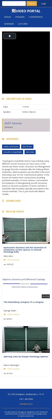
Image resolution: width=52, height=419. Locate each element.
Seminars (9, 23)
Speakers (20, 17)
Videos (7, 17)
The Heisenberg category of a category (24, 302)
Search (32, 3)
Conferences (36, 17)
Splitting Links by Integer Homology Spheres (26, 356)
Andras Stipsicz (29, 112)
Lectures (23, 23)
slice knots (27, 146)
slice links (30, 152)
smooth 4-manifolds (12, 152)
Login (43, 3)
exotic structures (10, 146)
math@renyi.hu (26, 404)
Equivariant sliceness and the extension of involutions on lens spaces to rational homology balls (25, 249)
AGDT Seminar (13, 123)
